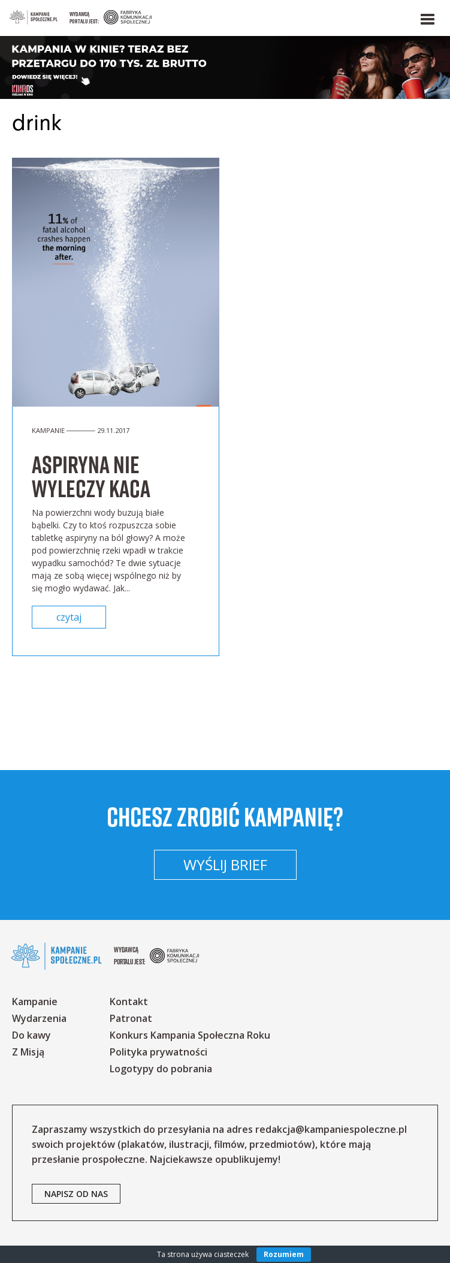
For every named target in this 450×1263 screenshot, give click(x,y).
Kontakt (129, 1001)
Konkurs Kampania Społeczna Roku (190, 1035)
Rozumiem (284, 1254)
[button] (426, 17)
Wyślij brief (225, 864)
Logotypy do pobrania (161, 1068)
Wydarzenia (39, 1018)
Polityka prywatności (158, 1051)
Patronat (131, 1018)
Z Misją (28, 1051)
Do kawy (31, 1035)
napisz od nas (76, 1193)
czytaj (68, 617)
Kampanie (35, 1001)
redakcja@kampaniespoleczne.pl (331, 1129)
